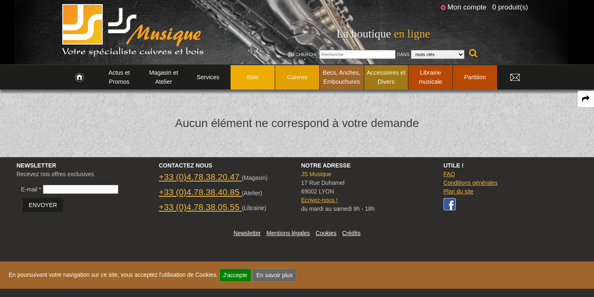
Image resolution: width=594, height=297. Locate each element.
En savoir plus (274, 275)
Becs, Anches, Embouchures (342, 77)
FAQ (449, 174)
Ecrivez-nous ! (319, 200)
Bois (253, 77)
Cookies (326, 233)
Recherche (303, 54)
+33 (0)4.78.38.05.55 (200, 207)
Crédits (351, 233)
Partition (475, 77)
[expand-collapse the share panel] (586, 99)
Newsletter (247, 233)
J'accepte (235, 275)
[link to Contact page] (514, 77)
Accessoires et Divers (386, 77)
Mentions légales (288, 233)
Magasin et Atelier (163, 77)
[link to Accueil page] (79, 77)
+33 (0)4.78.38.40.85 (200, 192)
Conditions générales (470, 182)
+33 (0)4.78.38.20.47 (200, 177)
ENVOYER (43, 205)
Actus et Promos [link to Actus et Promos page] (119, 77)
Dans (403, 54)
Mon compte (467, 7)
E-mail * (31, 189)
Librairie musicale (430, 77)
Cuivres (297, 77)
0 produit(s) (510, 7)
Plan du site (458, 191)
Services (208, 77)
